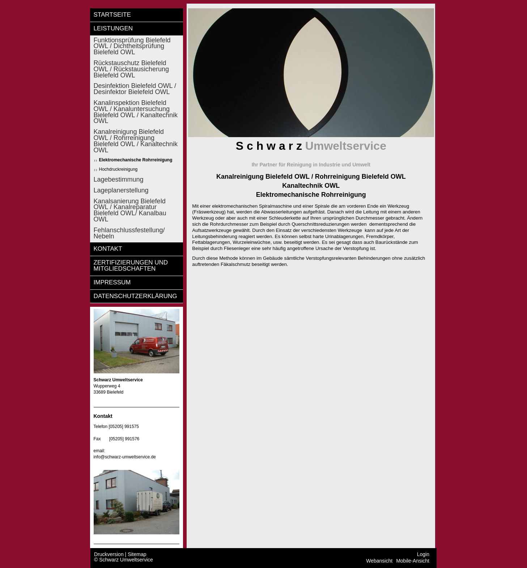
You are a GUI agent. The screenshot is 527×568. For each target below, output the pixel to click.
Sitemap (137, 554)
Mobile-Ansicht (412, 561)
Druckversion (109, 554)
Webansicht (379, 561)
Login (423, 554)
